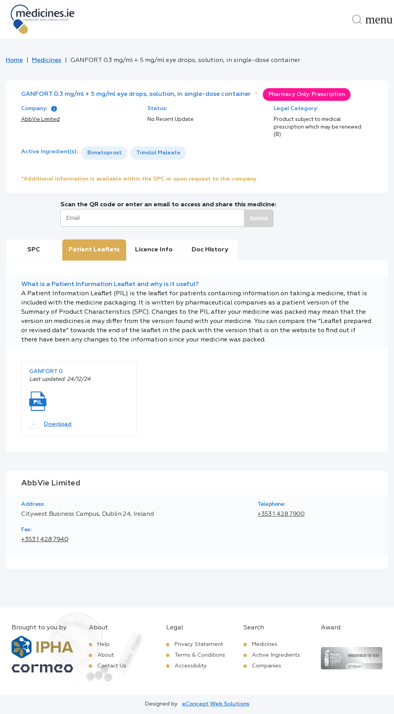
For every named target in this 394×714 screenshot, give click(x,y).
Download (50, 424)
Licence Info (154, 250)
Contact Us (111, 666)
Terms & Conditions (200, 655)
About (105, 655)
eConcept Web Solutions (215, 704)
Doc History (210, 250)
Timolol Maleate (158, 153)
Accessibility (191, 666)
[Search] (356, 19)
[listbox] (134, 153)
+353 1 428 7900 (281, 514)
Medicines (46, 60)
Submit (259, 218)
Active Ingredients (276, 655)
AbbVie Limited (40, 119)
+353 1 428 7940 (44, 540)
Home (14, 60)
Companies (266, 666)
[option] (104, 153)
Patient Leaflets (94, 250)
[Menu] (379, 19)
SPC (33, 250)
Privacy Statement (199, 644)
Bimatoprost (104, 153)
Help (103, 644)
